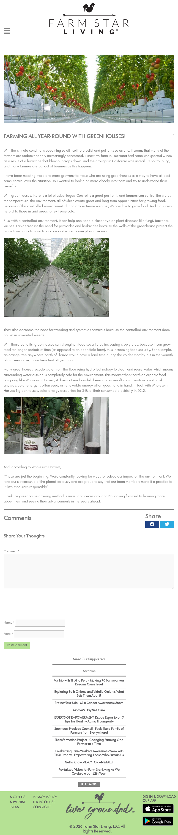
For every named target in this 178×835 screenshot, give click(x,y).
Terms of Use (44, 802)
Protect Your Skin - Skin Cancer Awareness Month (89, 703)
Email (8, 634)
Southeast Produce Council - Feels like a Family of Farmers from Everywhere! (89, 731)
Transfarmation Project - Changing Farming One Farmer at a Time (89, 742)
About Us (17, 797)
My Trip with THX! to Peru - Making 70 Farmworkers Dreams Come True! (89, 682)
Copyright (42, 807)
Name (9, 623)
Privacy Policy (45, 797)
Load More (89, 784)
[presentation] (38, 603)
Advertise (18, 802)
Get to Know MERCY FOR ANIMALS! (89, 762)
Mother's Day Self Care (89, 710)
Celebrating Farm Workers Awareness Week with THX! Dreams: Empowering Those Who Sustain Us (89, 753)
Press (14, 807)
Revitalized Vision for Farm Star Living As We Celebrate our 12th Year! (89, 772)
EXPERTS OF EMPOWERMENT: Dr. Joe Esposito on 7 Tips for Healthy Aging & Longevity (89, 719)
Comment (11, 551)
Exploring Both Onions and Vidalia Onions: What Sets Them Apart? (89, 694)
